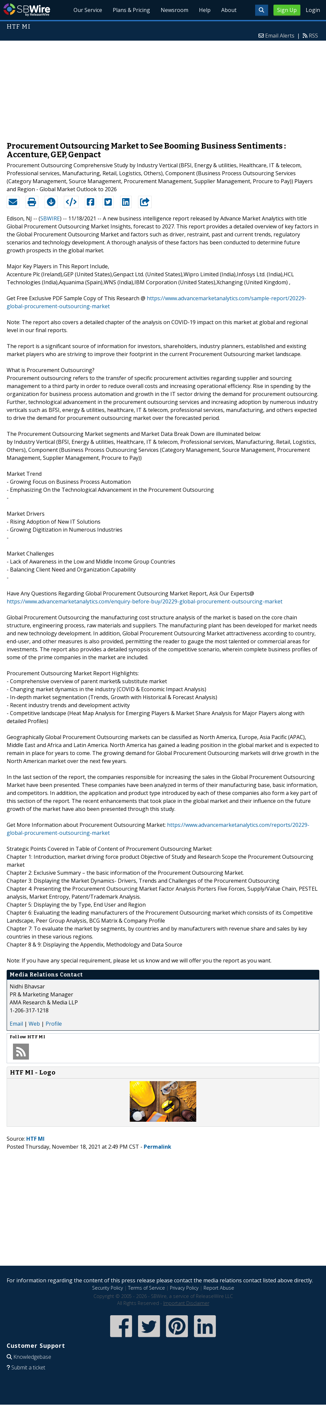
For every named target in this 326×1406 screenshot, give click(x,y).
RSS (313, 35)
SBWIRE (50, 218)
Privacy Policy (184, 1288)
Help (205, 10)
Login (313, 10)
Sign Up (287, 10)
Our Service (88, 10)
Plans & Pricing (131, 10)
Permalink (157, 1146)
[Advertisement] (163, 87)
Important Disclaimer (186, 1303)
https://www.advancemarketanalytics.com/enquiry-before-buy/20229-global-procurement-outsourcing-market (144, 601)
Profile (54, 1023)
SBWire (26, 9)
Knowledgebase (32, 1356)
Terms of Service (146, 1288)
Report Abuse (219, 1288)
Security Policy (107, 1288)
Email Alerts (279, 35)
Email (16, 1023)
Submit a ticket (28, 1367)
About (229, 10)
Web (34, 1023)
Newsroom (174, 10)
